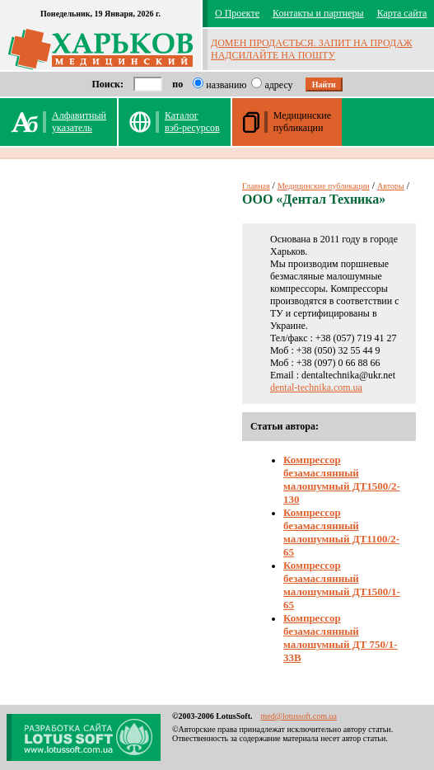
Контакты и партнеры (318, 13)
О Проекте (237, 13)
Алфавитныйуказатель (79, 122)
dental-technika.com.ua (316, 387)
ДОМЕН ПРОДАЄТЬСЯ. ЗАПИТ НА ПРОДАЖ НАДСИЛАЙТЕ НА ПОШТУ (312, 49)
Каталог (192, 122)
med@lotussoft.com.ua (298, 716)
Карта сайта (402, 13)
